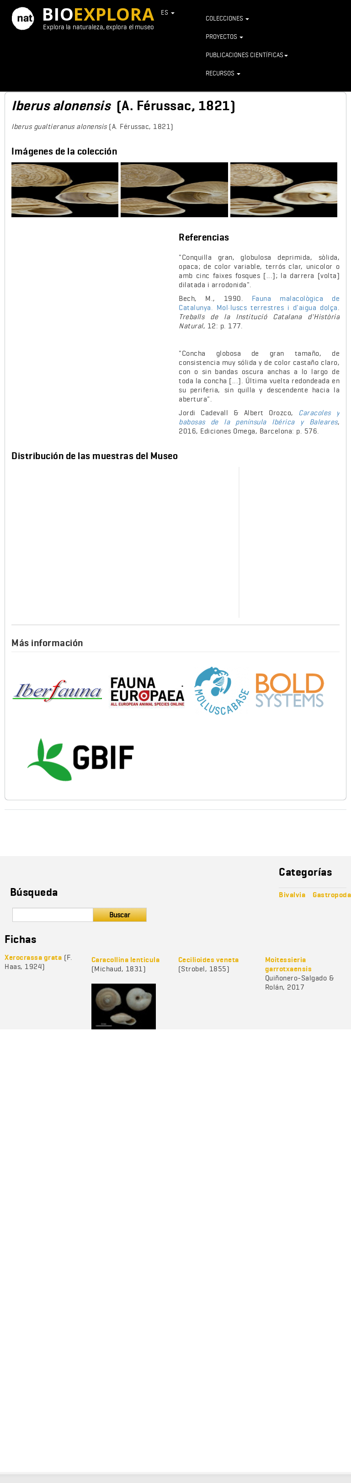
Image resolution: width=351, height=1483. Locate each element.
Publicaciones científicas (247, 55)
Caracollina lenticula (125, 959)
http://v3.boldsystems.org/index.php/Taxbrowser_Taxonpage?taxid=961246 (295, 691)
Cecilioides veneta (208, 959)
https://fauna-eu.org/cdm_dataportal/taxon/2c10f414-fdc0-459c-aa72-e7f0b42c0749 (148, 691)
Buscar (119, 914)
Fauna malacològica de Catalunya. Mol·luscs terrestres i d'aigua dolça (259, 303)
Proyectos (224, 36)
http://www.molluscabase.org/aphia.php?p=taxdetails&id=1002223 (225, 691)
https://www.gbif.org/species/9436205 (80, 759)
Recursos (223, 73)
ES (168, 12)
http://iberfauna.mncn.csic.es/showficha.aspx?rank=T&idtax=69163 (57, 691)
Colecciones (227, 18)
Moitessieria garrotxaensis (288, 964)
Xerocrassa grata (33, 957)
